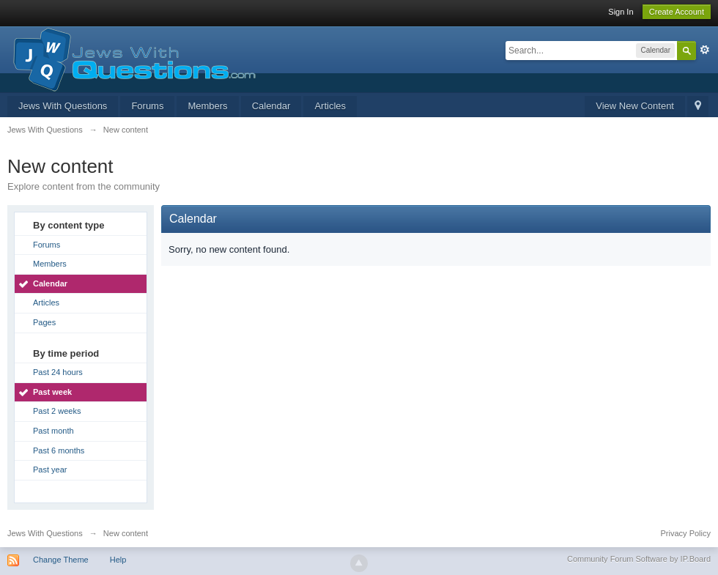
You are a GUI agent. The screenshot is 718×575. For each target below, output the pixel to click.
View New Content (635, 105)
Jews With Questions (62, 105)
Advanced (705, 50)
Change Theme (61, 559)
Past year (50, 469)
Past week (52, 391)
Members (207, 105)
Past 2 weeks (57, 411)
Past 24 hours (58, 372)
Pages (44, 322)
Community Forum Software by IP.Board (639, 558)
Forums (147, 105)
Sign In (620, 11)
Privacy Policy (686, 533)
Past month (53, 430)
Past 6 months (58, 450)
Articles (330, 105)
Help (118, 559)
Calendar (271, 105)
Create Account (676, 11)
